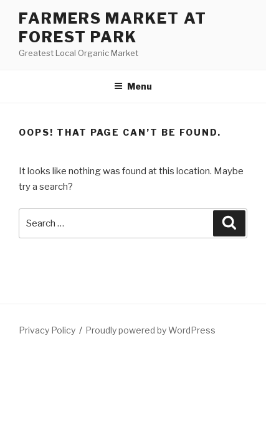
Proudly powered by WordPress (150, 330)
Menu (133, 86)
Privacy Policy (47, 330)
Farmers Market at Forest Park (113, 27)
